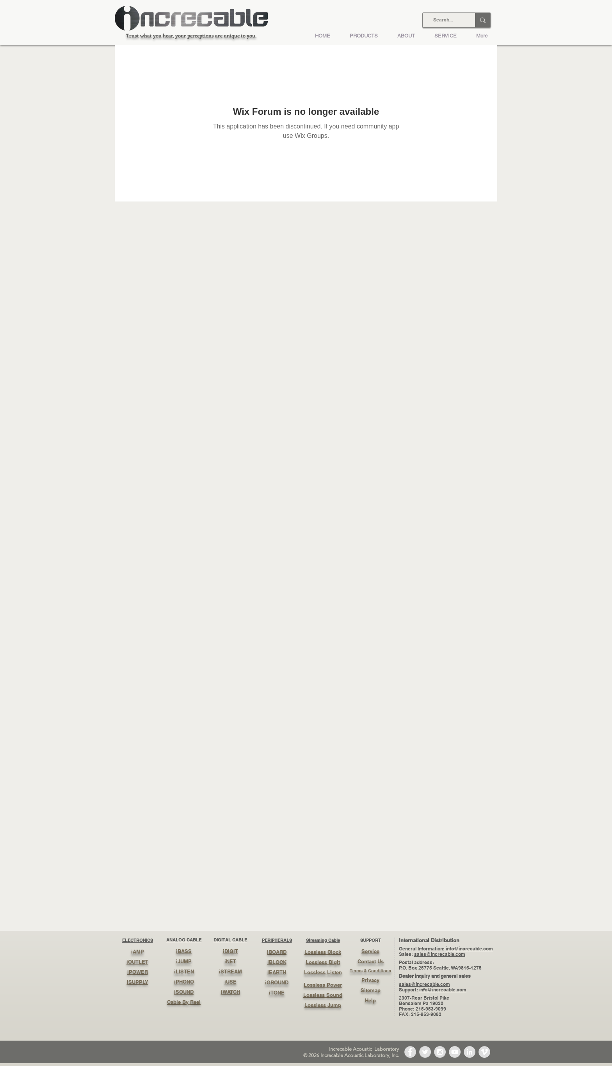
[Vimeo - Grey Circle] (484, 1052)
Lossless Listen (323, 972)
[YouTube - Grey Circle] (455, 1052)
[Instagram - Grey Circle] (440, 1052)
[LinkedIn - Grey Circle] (469, 1052)
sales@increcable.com (439, 954)
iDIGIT (230, 951)
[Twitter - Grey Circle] (425, 1052)
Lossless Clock (322, 952)
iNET (230, 961)
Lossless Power (323, 985)
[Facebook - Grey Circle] (410, 1052)
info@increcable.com (469, 949)
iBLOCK (276, 962)
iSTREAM (230, 971)
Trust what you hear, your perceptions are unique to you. (191, 35)
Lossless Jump (322, 1005)
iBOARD (276, 952)
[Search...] (443, 20)
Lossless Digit (323, 962)
